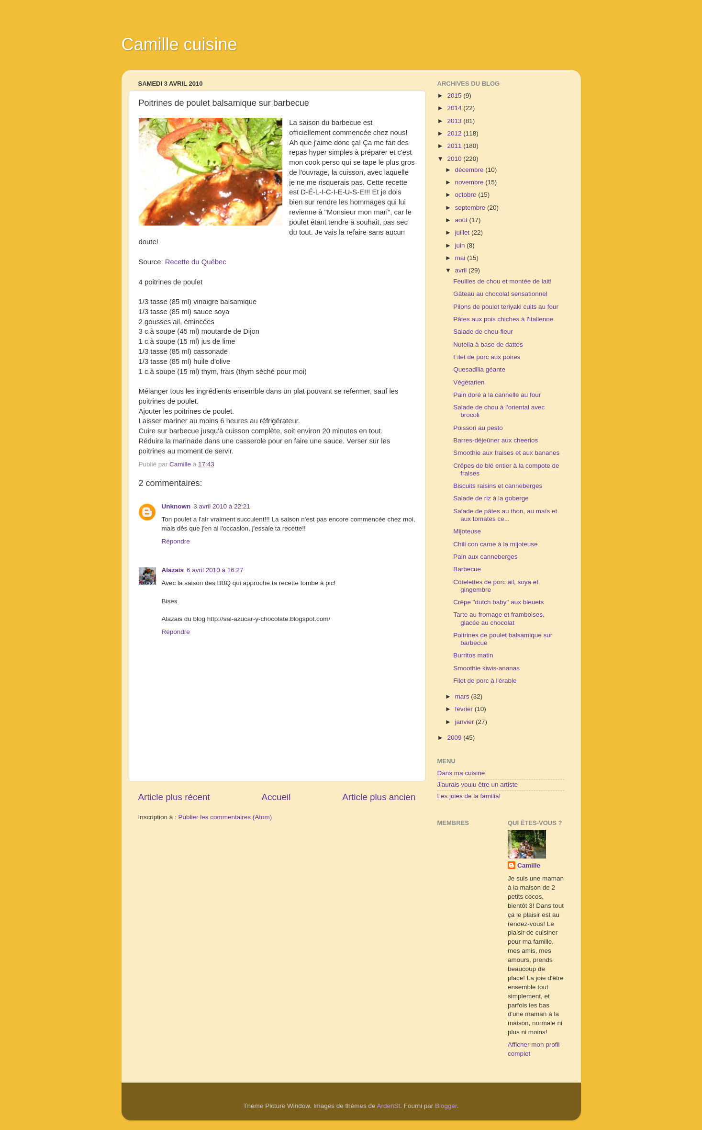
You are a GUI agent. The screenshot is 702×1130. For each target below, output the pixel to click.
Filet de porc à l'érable (484, 680)
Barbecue (467, 569)
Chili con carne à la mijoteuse (495, 544)
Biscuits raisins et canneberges (497, 485)
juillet (463, 232)
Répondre (176, 541)
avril (462, 270)
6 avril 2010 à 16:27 (215, 570)
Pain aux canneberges (485, 556)
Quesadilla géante (479, 369)
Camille (528, 865)
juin (461, 245)
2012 (455, 133)
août (462, 220)
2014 (455, 108)
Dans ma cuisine (461, 773)
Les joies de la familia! (469, 796)
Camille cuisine (179, 44)
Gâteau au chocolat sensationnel (500, 293)
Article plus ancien (378, 797)
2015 (455, 95)
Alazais (173, 570)
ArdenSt (389, 1105)
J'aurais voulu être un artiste (477, 784)
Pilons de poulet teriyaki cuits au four (505, 306)
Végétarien (468, 382)
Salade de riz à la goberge (491, 498)
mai (461, 257)
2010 (455, 158)
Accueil (275, 797)
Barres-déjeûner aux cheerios (495, 440)
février (465, 708)
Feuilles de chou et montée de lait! (502, 281)
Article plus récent (174, 797)
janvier (465, 721)
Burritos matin (473, 655)
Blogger (446, 1105)
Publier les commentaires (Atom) (225, 817)
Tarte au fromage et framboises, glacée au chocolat (499, 618)
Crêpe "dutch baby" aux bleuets (498, 602)
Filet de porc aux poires (486, 357)
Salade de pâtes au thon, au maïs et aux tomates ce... (505, 515)
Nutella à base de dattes (488, 344)
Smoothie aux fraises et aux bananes (506, 452)
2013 (455, 120)
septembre (471, 207)
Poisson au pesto (478, 427)
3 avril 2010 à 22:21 (221, 506)
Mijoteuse (467, 531)
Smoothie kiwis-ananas (486, 668)
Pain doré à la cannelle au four (497, 394)
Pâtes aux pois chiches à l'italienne (503, 319)
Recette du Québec (195, 262)
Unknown (176, 506)
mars (463, 696)
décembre (470, 169)
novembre (470, 182)
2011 (455, 145)
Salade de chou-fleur (483, 331)
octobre (467, 194)
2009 (455, 737)
